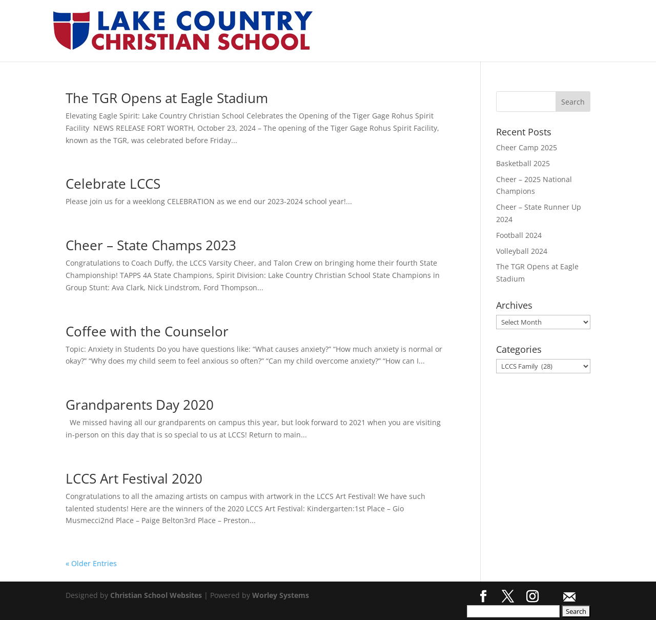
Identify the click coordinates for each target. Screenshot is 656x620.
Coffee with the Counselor (147, 331)
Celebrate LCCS (113, 183)
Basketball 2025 (523, 163)
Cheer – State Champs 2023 (151, 245)
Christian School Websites (156, 595)
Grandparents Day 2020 (140, 404)
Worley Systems (280, 595)
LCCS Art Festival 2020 (134, 478)
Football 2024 (519, 235)
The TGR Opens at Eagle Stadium (167, 98)
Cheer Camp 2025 (526, 147)
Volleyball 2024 (521, 251)
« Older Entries (91, 563)
